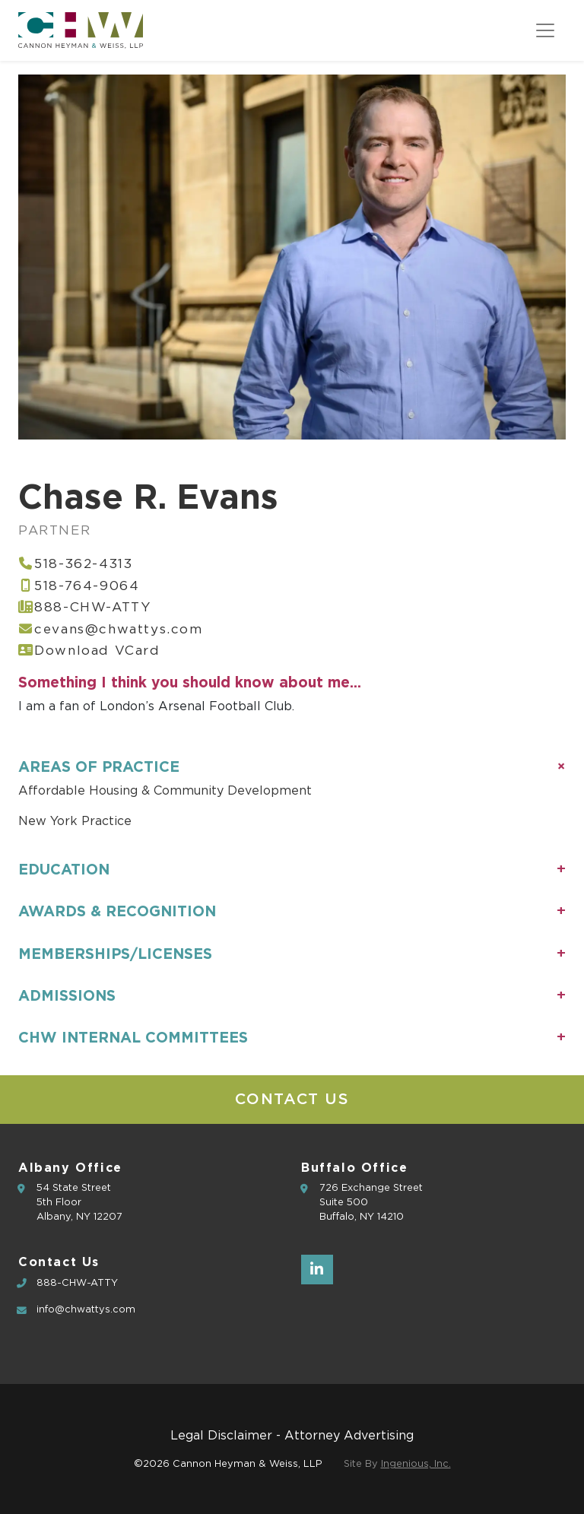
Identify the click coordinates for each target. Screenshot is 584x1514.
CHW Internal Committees (133, 1037)
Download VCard (97, 650)
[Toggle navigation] (545, 30)
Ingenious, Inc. (416, 1464)
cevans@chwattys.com (118, 629)
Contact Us (292, 1099)
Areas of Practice (98, 766)
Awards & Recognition (117, 911)
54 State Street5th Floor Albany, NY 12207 (79, 1202)
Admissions (67, 995)
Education (64, 869)
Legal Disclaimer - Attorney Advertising (292, 1436)
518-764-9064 (86, 585)
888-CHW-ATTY (92, 607)
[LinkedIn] (317, 1269)
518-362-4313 (83, 563)
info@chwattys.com (85, 1310)
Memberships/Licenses (115, 953)
